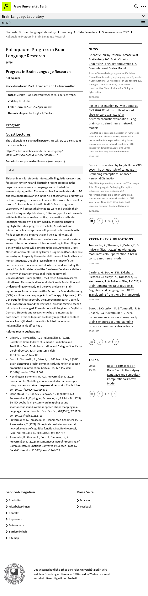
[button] (92, 221)
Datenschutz (16, 525)
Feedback (85, 506)
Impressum (15, 519)
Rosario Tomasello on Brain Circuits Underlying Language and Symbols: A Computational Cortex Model (123, 374)
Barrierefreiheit (18, 531)
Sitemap (14, 538)
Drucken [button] (85, 500)
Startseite (11, 32)
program (59, 161)
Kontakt (13, 513)
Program (13, 125)
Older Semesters (87, 32)
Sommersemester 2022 (115, 32)
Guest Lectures (18, 134)
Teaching (66, 32)
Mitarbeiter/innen (19, 506)
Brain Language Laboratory (39, 32)
